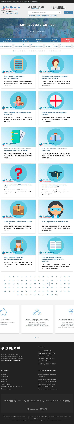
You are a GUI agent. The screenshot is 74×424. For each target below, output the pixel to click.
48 (70, 284)
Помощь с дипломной (7, 40)
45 (57, 284)
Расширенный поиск (34, 15)
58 (43, 287)
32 (70, 280)
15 (66, 276)
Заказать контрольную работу (48, 389)
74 (43, 291)
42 (43, 284)
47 (66, 284)
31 (66, 280)
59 (48, 287)
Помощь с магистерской (24, 40)
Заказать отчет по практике (47, 381)
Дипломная (48, 46)
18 (8, 280)
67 (12, 291)
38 (26, 284)
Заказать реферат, (44, 386)
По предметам (45, 15)
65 (3, 291)
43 (48, 284)
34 (8, 284)
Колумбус (14, 11)
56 (35, 287)
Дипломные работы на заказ (47, 374)
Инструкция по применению (30, 1)
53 (21, 287)
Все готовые (53, 15)
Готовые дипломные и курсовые (11, 386)
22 (26, 280)
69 (21, 291)
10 (43, 276)
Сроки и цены (5, 384)
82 (21, 295)
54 (26, 287)
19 (12, 280)
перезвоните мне (36, 8)
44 (52, 284)
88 (48, 295)
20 (17, 280)
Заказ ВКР (41, 376)
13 (57, 276)
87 (43, 295)
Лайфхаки (26, 46)
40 (35, 284)
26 (43, 280)
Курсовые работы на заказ (46, 384)
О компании (5, 376)
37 (21, 284)
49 (3, 287)
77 (57, 291)
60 (52, 287)
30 (61, 280)
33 (3, 284)
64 (70, 287)
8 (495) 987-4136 (37, 7)
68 (17, 291)
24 (35, 280)
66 (8, 291)
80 (70, 291)
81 (17, 295)
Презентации (18, 46)
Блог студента (41, 31)
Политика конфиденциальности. (11, 360)
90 (57, 295)
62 (61, 287)
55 (30, 287)
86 (39, 295)
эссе (51, 386)
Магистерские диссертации (47, 379)
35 (12, 284)
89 (52, 295)
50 (8, 287)
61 (57, 287)
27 (48, 280)
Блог (14, 1)
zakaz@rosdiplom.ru (44, 361)
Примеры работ (6, 1)
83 (26, 295)
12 (52, 276)
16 (70, 276)
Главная (30, 31)
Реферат (55, 46)
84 (30, 295)
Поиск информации (37, 46)
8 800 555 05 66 (59, 7)
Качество (4, 381)
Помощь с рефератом (54, 40)
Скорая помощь (67, 40)
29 (57, 280)
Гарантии (4, 379)
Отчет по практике (65, 46)
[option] (37, 46)
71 (30, 291)
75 (48, 291)
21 (21, 280)
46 (61, 284)
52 (17, 287)
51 (12, 287)
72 (35, 291)
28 (52, 280)
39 (30, 284)
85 (35, 295)
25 (39, 280)
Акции (19, 1)
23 (30, 280)
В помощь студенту (7, 389)
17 (3, 280)
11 (48, 276)
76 (52, 291)
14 (61, 276)
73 (39, 291)
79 (66, 291)
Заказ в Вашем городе (12, 13)
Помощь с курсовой (39, 40)
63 (66, 287)
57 (39, 287)
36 (17, 284)
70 (26, 291)
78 (61, 291)
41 (39, 284)
